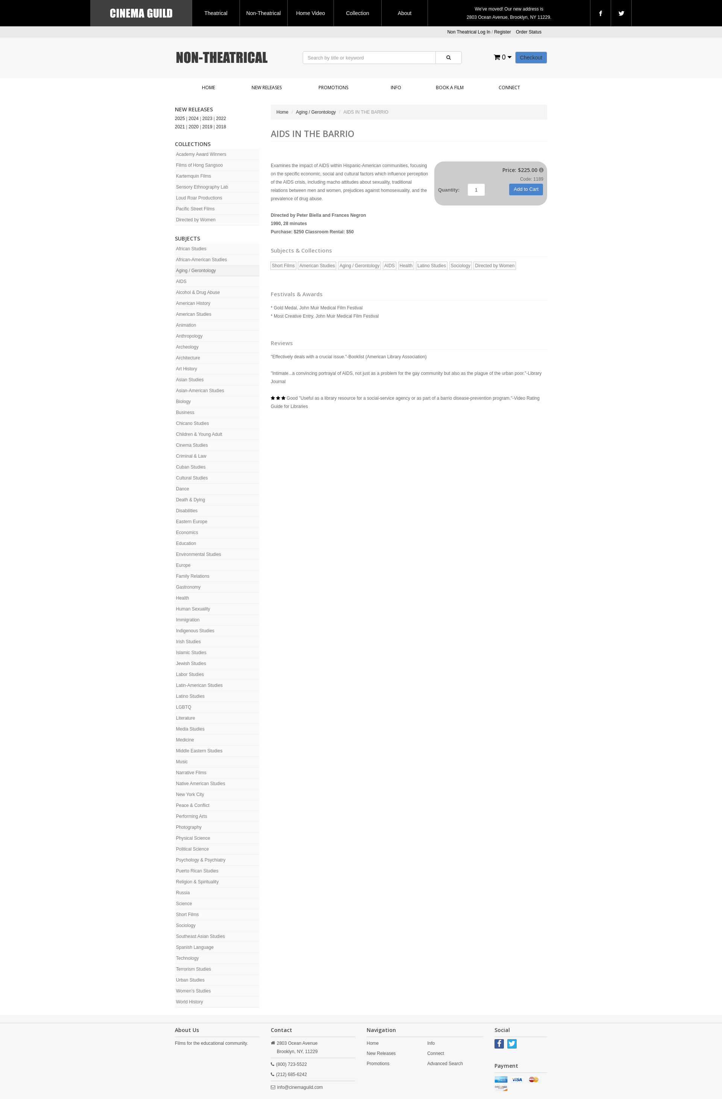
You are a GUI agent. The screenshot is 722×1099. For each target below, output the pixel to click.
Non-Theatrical (263, 13)
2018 (221, 126)
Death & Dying (190, 499)
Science (184, 903)
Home (208, 87)
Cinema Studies (192, 445)
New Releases (267, 87)
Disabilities (186, 510)
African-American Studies (201, 259)
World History (189, 1002)
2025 (180, 118)
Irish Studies (188, 641)
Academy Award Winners (201, 154)
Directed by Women (195, 219)
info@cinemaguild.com (300, 1087)
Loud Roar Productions (199, 198)
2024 (194, 118)
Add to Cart (526, 189)
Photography (189, 827)
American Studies (193, 314)
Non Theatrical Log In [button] (468, 32)
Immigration (188, 620)
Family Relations (192, 576)
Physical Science (193, 838)
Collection (357, 13)
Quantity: (449, 190)
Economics (187, 532)
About (405, 13)
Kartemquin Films (193, 176)
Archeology (187, 347)
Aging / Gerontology (196, 270)
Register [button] (502, 32)
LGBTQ (183, 707)
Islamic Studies (191, 652)
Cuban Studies (191, 467)
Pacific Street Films (195, 209)
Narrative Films (191, 772)
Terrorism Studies (193, 969)
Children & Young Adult (199, 434)
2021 (180, 126)
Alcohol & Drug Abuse (198, 292)
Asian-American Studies (200, 390)
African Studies (191, 248)
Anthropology (189, 336)
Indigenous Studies (195, 630)
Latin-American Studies (199, 685)
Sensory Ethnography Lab (202, 187)
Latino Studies (190, 696)
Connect (509, 87)
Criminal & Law (191, 456)
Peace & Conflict (192, 805)
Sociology (186, 925)
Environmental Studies (198, 554)
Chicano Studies (192, 423)
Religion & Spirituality (197, 881)
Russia (183, 892)
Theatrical (215, 13)
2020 (194, 126)
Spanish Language (195, 947)
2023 (207, 118)
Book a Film (450, 87)
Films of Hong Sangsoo (199, 165)
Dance (182, 489)
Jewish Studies (191, 663)
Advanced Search (445, 1063)
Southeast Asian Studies (200, 936)
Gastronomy (188, 587)
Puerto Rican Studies (197, 871)
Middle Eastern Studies (199, 750)
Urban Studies (190, 980)
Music (182, 761)
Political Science (192, 849)
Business (185, 412)
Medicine (185, 740)
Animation (186, 325)
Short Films (187, 914)
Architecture (188, 358)
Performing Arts (191, 816)
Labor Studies (190, 674)
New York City (190, 794)
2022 (221, 118)
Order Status (529, 32)
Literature (185, 718)
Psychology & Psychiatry (200, 860)
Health (182, 598)
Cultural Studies (192, 478)
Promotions (333, 87)
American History (193, 303)
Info (396, 87)
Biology (183, 401)
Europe (183, 565)
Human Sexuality (193, 609)
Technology (187, 958)
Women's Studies (193, 991)
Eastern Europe (191, 521)
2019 (207, 126)
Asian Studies (189, 379)
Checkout (531, 58)
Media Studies (190, 729)
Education (186, 543)
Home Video (310, 13)
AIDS (181, 281)
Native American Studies (200, 783)
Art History (186, 368)
